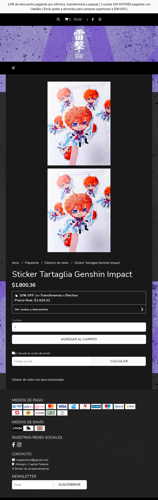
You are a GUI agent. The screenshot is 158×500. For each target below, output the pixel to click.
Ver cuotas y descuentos (31, 309)
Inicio (16, 263)
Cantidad (17, 320)
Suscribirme (70, 484)
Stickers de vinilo (56, 263)
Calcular (119, 361)
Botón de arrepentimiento (30, 469)
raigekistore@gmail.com (30, 460)
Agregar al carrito (79, 339)
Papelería (32, 263)
